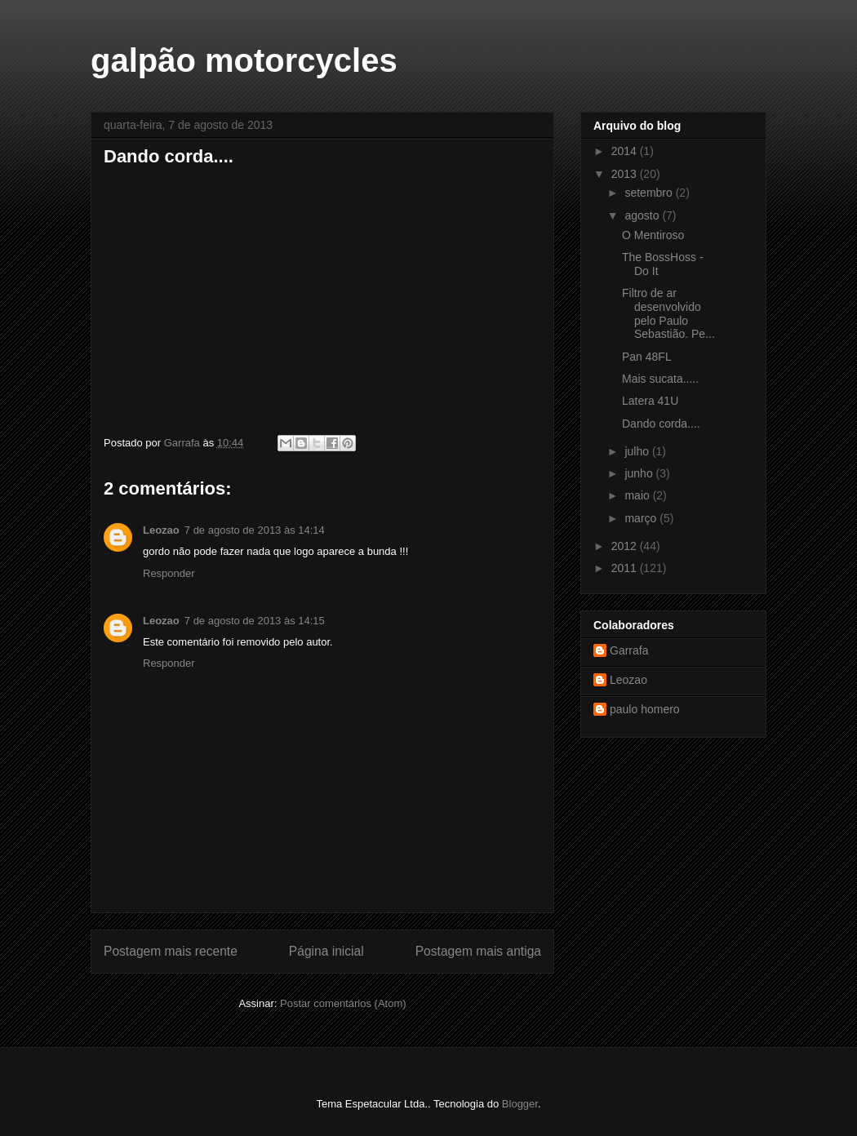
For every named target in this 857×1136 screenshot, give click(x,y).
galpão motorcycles (244, 60)
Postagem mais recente (171, 951)
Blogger (520, 1104)
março (641, 518)
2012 (625, 545)
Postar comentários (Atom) (343, 1003)
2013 (625, 173)
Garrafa (629, 650)
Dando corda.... (661, 423)
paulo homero (645, 709)
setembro (649, 192)
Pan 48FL (647, 356)
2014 (625, 151)
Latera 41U (650, 400)
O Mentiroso (653, 235)
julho (637, 451)
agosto (643, 215)
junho (639, 473)
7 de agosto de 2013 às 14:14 (254, 530)
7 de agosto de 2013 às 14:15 (254, 621)
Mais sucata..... (660, 378)
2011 (625, 568)
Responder (169, 573)
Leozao (161, 530)
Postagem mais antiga (478, 951)
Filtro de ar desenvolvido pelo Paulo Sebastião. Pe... (668, 313)
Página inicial (326, 951)
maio (638, 495)
